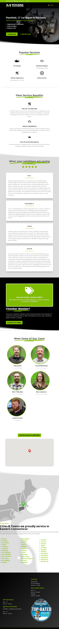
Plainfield (24, 562)
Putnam (43, 544)
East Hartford (6, 556)
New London (25, 556)
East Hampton (6, 554)
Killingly (23, 547)
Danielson (4, 550)
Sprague (43, 549)
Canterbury (5, 543)
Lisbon (23, 552)
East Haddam (5, 552)
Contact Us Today (14, 323)
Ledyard (24, 550)
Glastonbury (25, 539)
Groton (23, 543)
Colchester (5, 547)
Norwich (24, 560)
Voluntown (44, 557)
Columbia (4, 548)
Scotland (44, 548)
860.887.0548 (26, 34)
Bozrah (3, 539)
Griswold (24, 541)
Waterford (44, 559)
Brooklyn (4, 541)
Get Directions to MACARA (29, 435)
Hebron (23, 545)
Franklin (4, 562)
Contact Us (12, 34)
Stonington (44, 553)
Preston (43, 542)
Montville (24, 554)
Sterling (43, 551)
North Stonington (27, 558)
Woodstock (44, 561)
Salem (43, 546)
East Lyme (4, 558)
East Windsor (5, 560)
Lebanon (24, 548)
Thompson (44, 555)
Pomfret (43, 540)
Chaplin (3, 545)
